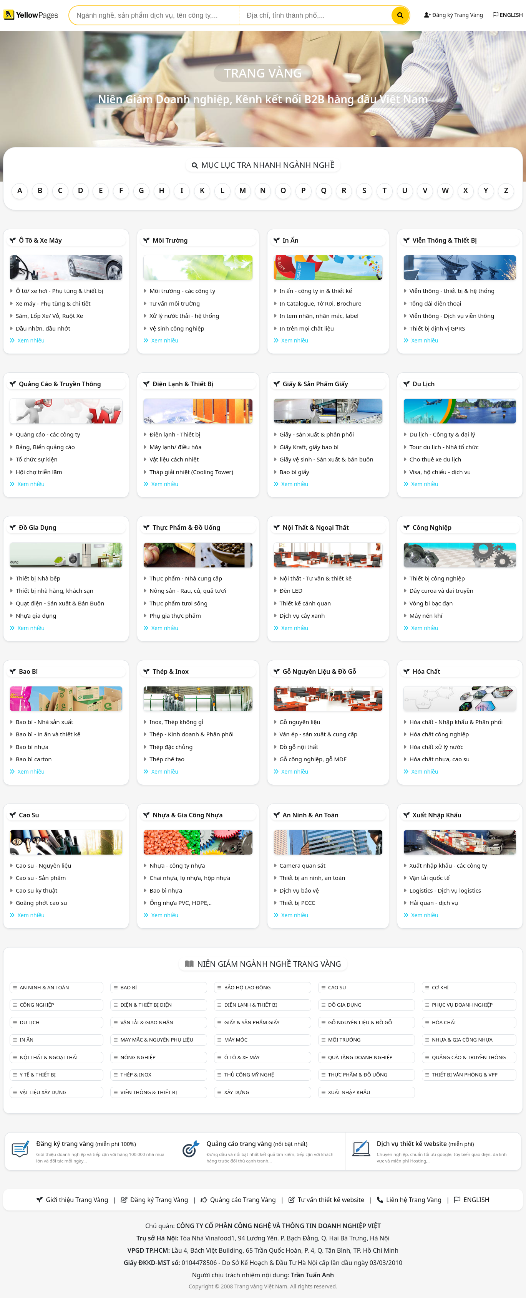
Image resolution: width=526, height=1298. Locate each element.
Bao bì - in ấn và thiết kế (48, 734)
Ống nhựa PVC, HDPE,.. (180, 902)
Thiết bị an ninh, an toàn (312, 877)
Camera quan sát (302, 865)
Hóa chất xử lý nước (436, 747)
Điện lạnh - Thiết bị (174, 434)
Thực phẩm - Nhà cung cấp (185, 578)
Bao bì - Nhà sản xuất (44, 722)
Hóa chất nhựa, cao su (440, 759)
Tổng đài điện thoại (435, 303)
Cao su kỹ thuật (37, 890)
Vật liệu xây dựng (43, 1092)
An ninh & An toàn (311, 815)
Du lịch (424, 384)
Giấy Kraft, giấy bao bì (308, 447)
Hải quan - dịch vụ (434, 902)
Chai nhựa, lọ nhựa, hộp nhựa (189, 877)
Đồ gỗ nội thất (298, 747)
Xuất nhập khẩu (437, 815)
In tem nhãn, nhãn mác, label (318, 315)
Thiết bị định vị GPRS (437, 328)
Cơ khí (440, 987)
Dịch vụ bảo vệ (299, 890)
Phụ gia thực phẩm (175, 615)
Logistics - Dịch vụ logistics (445, 890)
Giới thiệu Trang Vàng (77, 1199)
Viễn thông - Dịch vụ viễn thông (452, 315)
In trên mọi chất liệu (306, 328)
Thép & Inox (171, 671)
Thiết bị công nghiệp (437, 578)
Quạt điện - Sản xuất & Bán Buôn (60, 603)
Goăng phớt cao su (41, 902)
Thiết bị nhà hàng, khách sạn (54, 590)
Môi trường (170, 240)
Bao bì (28, 671)
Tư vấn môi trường (174, 303)
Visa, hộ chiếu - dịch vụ (440, 472)
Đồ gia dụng (37, 527)
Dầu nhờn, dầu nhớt (43, 328)
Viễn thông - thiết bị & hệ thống (452, 290)
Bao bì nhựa (32, 747)
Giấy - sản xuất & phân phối (316, 434)
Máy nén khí (426, 615)
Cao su (29, 815)
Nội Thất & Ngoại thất (316, 527)
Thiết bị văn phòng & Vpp (465, 1074)
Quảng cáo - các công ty (48, 434)
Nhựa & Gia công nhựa (187, 815)
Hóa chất (426, 671)
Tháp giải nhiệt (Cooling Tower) (191, 472)
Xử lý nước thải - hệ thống (184, 315)
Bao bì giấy (294, 472)
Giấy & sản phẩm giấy (315, 384)
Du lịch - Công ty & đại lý (442, 434)
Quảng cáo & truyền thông (60, 384)
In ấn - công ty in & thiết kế (315, 290)
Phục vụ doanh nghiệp (462, 1004)
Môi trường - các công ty (182, 290)
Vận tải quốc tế (430, 877)
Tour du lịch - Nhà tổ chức (444, 447)
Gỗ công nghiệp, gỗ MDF (312, 759)
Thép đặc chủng (170, 747)
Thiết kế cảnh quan (305, 603)
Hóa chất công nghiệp (439, 734)
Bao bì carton (34, 759)
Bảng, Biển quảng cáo (45, 447)
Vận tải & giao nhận (147, 1022)
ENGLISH (508, 14)
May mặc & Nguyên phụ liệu (157, 1039)
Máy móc (235, 1039)
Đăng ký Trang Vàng (453, 14)
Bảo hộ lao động (247, 987)
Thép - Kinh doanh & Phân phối (191, 734)
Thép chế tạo (166, 759)
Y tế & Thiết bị (37, 1074)
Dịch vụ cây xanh (302, 615)
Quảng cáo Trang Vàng (243, 1199)
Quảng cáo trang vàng (256, 1143)
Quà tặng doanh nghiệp (360, 1057)
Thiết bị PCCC (297, 902)
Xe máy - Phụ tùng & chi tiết (53, 303)
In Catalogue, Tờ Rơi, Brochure (320, 303)
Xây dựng (236, 1092)
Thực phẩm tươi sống (178, 603)
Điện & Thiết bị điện (146, 1004)
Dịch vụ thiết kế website (425, 1143)
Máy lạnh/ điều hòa (175, 447)
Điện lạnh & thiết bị (183, 384)
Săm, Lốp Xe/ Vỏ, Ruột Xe (49, 315)
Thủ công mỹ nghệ (249, 1074)
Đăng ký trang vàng (86, 1143)
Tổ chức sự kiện (37, 459)
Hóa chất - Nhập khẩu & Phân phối (456, 722)
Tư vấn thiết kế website (332, 1199)
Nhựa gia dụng (36, 615)
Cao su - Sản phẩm (41, 877)
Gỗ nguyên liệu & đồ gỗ (319, 671)
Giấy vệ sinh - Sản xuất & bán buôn (326, 459)
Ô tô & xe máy (40, 240)
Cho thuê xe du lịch (435, 459)
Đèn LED (290, 590)
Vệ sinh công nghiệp (176, 328)
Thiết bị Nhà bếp (38, 578)
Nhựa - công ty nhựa (177, 865)
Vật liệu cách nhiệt (174, 459)
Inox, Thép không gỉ (176, 722)
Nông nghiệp (138, 1057)
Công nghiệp (432, 527)
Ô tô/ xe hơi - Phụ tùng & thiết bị (59, 290)
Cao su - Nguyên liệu (43, 865)
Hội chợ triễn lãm (39, 472)
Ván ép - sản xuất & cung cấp (318, 734)
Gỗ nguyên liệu (299, 722)
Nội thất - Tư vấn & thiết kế (315, 578)
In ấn (291, 240)
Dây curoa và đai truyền (441, 590)
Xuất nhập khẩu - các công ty (448, 865)
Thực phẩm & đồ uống (186, 527)
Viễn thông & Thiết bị (445, 240)
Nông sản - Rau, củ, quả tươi (187, 590)
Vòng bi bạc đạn (431, 603)
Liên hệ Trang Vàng (413, 1199)
